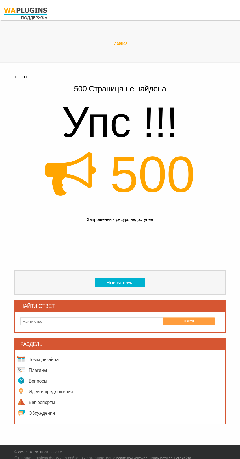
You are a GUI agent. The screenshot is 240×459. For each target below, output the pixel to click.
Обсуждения (35, 413)
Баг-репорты (35, 402)
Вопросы (31, 380)
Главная (120, 43)
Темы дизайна (37, 359)
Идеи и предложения (44, 391)
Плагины (31, 370)
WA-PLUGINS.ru (30, 452)
